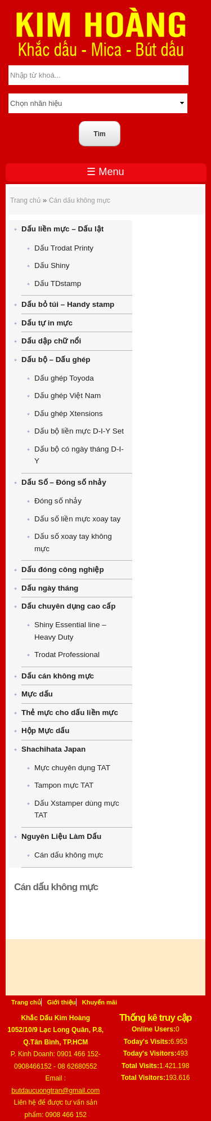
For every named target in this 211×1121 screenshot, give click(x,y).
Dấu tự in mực (47, 323)
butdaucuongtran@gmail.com (55, 1091)
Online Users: (154, 1029)
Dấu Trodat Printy (63, 248)
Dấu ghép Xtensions (68, 413)
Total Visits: (140, 1066)
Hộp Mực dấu (45, 730)
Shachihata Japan (53, 749)
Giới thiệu (61, 1002)
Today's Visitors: (150, 1053)
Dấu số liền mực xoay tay (77, 519)
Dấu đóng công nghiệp (62, 569)
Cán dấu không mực (79, 200)
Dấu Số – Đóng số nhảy (63, 482)
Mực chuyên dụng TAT (72, 767)
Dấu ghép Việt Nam (67, 395)
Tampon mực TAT (63, 785)
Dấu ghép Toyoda (64, 378)
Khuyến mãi (99, 1002)
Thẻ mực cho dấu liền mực (69, 712)
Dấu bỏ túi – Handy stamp (67, 304)
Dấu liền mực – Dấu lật (62, 229)
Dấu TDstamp (57, 283)
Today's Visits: (147, 1042)
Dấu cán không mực (57, 676)
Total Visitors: (143, 1078)
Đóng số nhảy (58, 501)
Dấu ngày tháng (49, 588)
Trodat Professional (67, 654)
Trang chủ (25, 200)
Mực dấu (37, 694)
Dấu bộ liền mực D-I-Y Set (79, 431)
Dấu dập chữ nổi (51, 341)
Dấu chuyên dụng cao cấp (68, 606)
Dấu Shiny (52, 265)
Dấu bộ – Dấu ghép (56, 359)
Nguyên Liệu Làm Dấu (61, 836)
